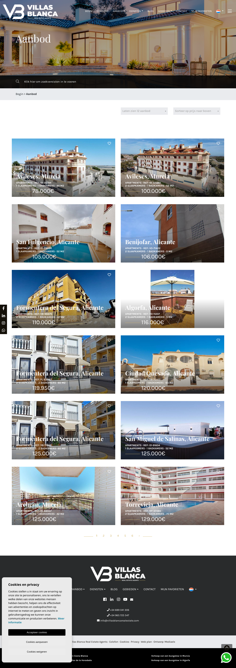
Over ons (103, 11)
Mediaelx (170, 641)
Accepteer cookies (37, 631)
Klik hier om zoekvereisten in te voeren (46, 82)
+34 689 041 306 (118, 610)
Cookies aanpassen (37, 641)
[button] (220, 11)
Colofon (113, 641)
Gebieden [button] (164, 11)
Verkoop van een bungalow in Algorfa (170, 660)
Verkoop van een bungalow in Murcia (170, 656)
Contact (181, 11)
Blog (151, 11)
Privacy (135, 641)
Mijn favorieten (201, 11)
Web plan (146, 641)
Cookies (124, 641)
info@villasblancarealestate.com (118, 620)
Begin (88, 11)
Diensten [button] (135, 11)
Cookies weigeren (37, 651)
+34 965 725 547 (118, 615)
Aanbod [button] (118, 11)
